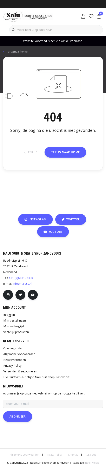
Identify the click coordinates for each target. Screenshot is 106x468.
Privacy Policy (54, 454)
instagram (35, 219)
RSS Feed (91, 454)
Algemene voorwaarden (24, 454)
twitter (71, 219)
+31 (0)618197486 (21, 278)
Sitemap (73, 454)
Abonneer (17, 416)
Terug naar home (65, 152)
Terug (31, 152)
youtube (53, 232)
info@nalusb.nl (22, 283)
